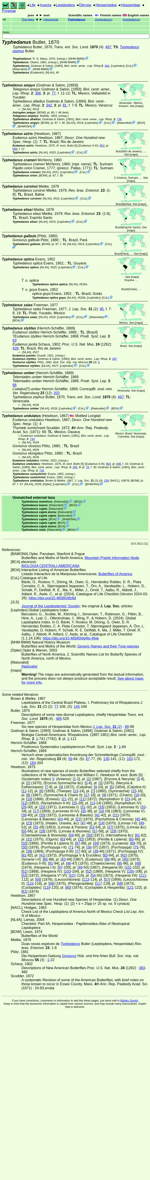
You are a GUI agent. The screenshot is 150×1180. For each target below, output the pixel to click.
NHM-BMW (76, 58)
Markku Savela (129, 1000)
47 (84, 823)
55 (24, 831)
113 (86, 879)
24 (102, 823)
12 (24, 803)
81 (65, 105)
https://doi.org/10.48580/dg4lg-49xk (71, 638)
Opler (47, 484)
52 (89, 871)
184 (33, 763)
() (103, 19)
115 (31, 883)
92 (108, 463)
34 (96, 843)
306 (38, 93)
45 (138, 819)
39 (24, 815)
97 (61, 867)
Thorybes (27, 19)
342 (49, 105)
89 (127, 727)
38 (29, 851)
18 (102, 811)
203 (57, 393)
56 (70, 759)
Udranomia (50, 19)
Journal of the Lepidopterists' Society (50, 606)
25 (75, 803)
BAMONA (25, 126)
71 (72, 847)
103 (68, 871)
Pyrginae (9, 11)
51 (24, 871)
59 (72, 835)
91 (102, 145)
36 (89, 847)
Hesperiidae (130, 5)
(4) (78, 47)
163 (130, 759)
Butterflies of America (115, 574)
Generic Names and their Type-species (108, 646)
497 (108, 47)
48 (138, 863)
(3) (75, 362)
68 (15, 385)
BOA (141, 122)
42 (124, 855)
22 (78, 819)
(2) (83, 309)
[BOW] (41, 112)
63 (15, 340)
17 (87, 795)
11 (24, 791)
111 (143, 875)
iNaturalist (19, 69)
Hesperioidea (105, 5)
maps (139, 106)
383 (142, 968)
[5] (67, 145)
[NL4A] (49, 72)
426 (16, 348)
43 (61, 819)
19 (137, 795)
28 (42, 831)
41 (98, 815)
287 (114, 358)
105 (131, 871)
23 (128, 799)
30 (89, 835)
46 (15, 149)
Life (33, 5)
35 (84, 811)
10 (29, 799)
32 (81, 839)
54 (94, 875)
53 (93, 827)
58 (51, 883)
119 (47, 887)
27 (110, 827)
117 (99, 883)
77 (54, 93)
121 (131, 887)
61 (138, 835)
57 (95, 831)
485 (59, 719)
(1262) (86, 344)
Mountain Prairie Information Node (112, 558)
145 (77, 706)
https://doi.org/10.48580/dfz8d (52, 598)
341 (107, 65)
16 (101, 807)
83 (106, 855)
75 (87, 467)
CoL (129, 65)
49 (142, 823)
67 (88, 759)
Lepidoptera (65, 5)
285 (75, 467)
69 (133, 843)
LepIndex (118, 65)
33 (144, 807)
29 (24, 807)
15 (134, 791)
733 (32, 439)
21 (65, 799)
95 (102, 309)
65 (132, 839)
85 (46, 859)
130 (106, 759)
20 (42, 815)
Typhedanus (76, 19)
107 (73, 875)
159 (106, 480)
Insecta (45, 5)
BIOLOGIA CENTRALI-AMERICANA (50, 566)
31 (84, 807)
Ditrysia (85, 5)
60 (68, 887)
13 (76, 791)
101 (129, 867)
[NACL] (115, 480)
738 (119, 119)
